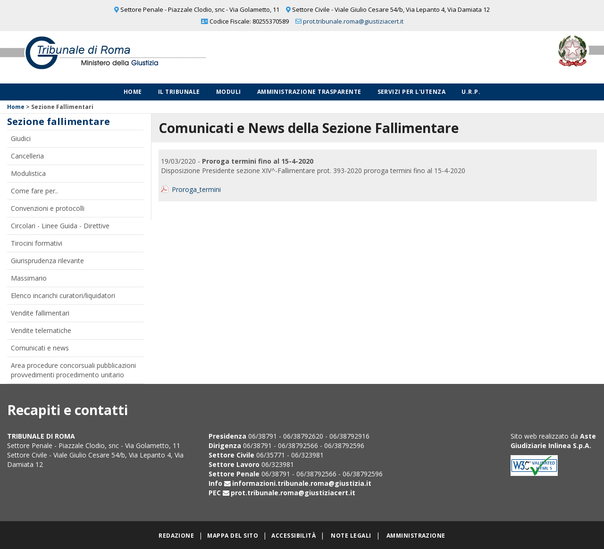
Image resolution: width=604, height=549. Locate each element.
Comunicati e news (40, 347)
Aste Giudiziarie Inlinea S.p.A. (553, 441)
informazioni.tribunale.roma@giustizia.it (301, 483)
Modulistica (28, 173)
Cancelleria (27, 155)
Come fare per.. (34, 190)
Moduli (228, 92)
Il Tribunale (179, 92)
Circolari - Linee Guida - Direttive (60, 225)
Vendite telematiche (41, 330)
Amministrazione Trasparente (309, 92)
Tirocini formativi (36, 243)
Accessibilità (293, 536)
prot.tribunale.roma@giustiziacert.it (353, 21)
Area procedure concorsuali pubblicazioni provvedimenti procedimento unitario (73, 370)
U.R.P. (470, 92)
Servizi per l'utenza (412, 92)
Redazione (176, 536)
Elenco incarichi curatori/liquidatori (63, 295)
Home (133, 92)
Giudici (21, 138)
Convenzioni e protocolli (47, 208)
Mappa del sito (232, 536)
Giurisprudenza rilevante (47, 260)
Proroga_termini (196, 189)
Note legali (351, 536)
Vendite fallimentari (40, 312)
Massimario (29, 278)
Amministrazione (415, 536)
